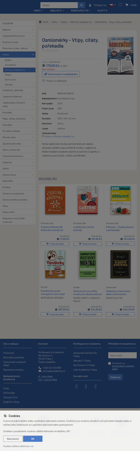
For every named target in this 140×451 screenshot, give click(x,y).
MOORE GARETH (81, 298)
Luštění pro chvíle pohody (83, 229)
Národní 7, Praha (82, 360)
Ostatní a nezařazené (13, 194)
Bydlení (8, 61)
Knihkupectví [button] (79, 11)
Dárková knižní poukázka (15, 200)
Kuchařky (7, 113)
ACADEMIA (8, 24)
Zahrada (8, 85)
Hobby (6, 55)
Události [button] (56, 11)
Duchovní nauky (11, 43)
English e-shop (11, 401)
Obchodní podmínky (13, 357)
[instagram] (86, 386)
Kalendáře (8, 182)
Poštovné (8, 352)
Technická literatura (13, 157)
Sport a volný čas (11, 150)
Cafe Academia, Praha (85, 369)
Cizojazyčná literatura (14, 37)
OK (32, 438)
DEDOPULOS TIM (114, 298)
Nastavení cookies (13, 369)
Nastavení (13, 438)
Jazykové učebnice (12, 97)
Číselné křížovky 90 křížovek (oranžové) (52, 229)
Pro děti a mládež (11, 132)
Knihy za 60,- (9, 213)
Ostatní (8, 76)
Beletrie (7, 30)
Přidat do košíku (55, 245)
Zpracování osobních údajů (14, 363)
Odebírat (115, 377)
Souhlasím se (123, 366)
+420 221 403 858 (49, 367)
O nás (6, 388)
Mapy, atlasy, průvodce (14, 119)
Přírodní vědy (9, 138)
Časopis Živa (10, 397)
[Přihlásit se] (97, 5)
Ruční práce (10, 80)
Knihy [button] (37, 11)
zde (32, 446)
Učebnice (7, 163)
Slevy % (102, 11)
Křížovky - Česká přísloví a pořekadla (120, 229)
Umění (6, 169)
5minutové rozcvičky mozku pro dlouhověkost (87, 293)
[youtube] (95, 386)
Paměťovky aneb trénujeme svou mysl (53, 293)
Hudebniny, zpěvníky (13, 91)
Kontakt (43, 343)
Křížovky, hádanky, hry (15, 71)
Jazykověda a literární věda (14, 105)
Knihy (54, 23)
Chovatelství (10, 66)
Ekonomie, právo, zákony (15, 49)
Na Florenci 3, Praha (84, 365)
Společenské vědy (12, 144)
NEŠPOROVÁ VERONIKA (52, 298)
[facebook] (76, 386)
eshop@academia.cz (51, 370)
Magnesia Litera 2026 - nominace (14, 221)
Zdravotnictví (9, 175)
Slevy (5, 207)
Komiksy (7, 188)
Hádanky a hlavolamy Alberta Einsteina (118, 293)
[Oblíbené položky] (120, 5)
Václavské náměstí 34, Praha (85, 354)
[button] (112, 5)
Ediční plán (9, 392)
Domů (43, 23)
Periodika (7, 126)
